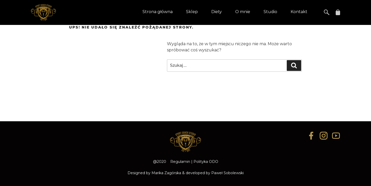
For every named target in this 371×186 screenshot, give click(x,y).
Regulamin (180, 161)
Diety (216, 11)
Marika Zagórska (166, 173)
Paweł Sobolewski (227, 173)
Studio (270, 11)
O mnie (242, 11)
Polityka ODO (205, 161)
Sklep (192, 11)
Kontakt (299, 11)
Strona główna (157, 11)
